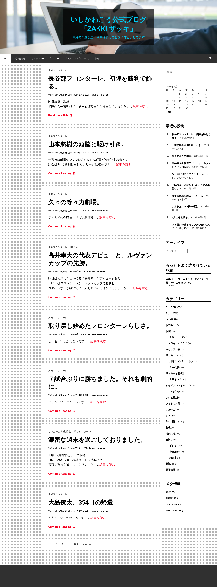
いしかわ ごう (65, 94)
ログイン (170, 492)
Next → (86, 544)
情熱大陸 (170, 433)
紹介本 (173, 457)
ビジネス (174, 445)
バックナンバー (37, 58)
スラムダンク (173, 391)
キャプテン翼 (173, 349)
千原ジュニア (176, 337)
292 (76, 544)
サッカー (170, 355)
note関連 (171, 319)
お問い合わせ (19, 58)
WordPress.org (174, 510)
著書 (97, 58)
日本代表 (73, 247)
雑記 (168, 463)
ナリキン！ (175, 379)
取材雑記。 (172, 421)
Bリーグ (170, 313)
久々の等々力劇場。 (75, 202)
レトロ (169, 415)
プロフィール (55, 58)
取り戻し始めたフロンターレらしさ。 (100, 325)
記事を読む (140, 106)
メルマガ (170, 409)
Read (60, 115)
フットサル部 (173, 403)
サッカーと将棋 (56, 431)
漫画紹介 (174, 451)
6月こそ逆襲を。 (181, 217)
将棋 (68, 431)
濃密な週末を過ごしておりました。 (97, 439)
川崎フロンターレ (58, 70)
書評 (168, 439)
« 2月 (168, 111)
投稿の (172, 498)
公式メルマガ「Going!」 (77, 58)
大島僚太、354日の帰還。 (83, 502)
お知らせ (170, 325)
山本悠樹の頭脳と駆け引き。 (87, 144)
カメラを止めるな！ (176, 343)
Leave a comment (99, 94)
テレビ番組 (172, 397)
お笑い (169, 331)
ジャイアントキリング (178, 385)
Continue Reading (62, 173)
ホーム (5, 58)
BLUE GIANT (173, 307)
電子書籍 (170, 469)
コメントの (174, 504)
